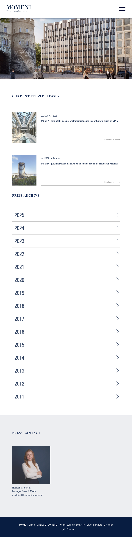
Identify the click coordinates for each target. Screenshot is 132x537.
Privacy (70, 529)
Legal (62, 529)
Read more (109, 143)
